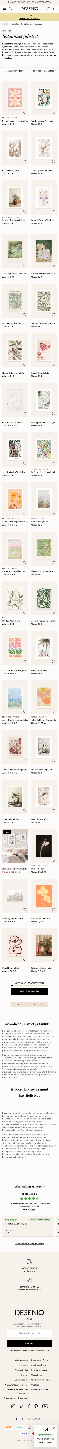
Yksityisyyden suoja (40, 1380)
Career (24, 1375)
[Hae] (10, 8)
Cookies (35, 1385)
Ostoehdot (36, 1375)
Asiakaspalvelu (38, 1365)
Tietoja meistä (21, 1360)
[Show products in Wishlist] (48, 8)
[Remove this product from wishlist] (24, 112)
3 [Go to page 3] (29, 1004)
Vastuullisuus (21, 1380)
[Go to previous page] (13, 1004)
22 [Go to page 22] (40, 1004)
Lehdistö (23, 1365)
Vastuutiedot (21, 1370)
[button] (45, 1436)
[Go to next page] (45, 1004)
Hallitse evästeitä (39, 1390)
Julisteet (16, 24)
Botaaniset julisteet (33, 24)
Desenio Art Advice (40, 1360)
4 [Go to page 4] (34, 1004)
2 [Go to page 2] (23, 1004)
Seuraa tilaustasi (39, 1370)
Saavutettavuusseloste (16, 1385)
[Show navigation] (4, 8)
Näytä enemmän (29, 991)
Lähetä (29, 1343)
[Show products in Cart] (55, 8)
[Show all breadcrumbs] (5, 24)
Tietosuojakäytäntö (19, 1350)
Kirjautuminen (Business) (16, 1398)
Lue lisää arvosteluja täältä (29, 1243)
